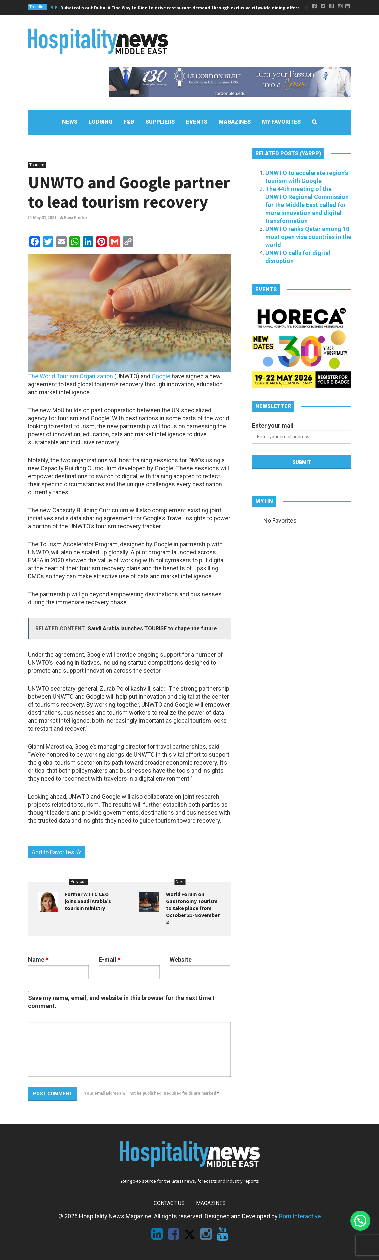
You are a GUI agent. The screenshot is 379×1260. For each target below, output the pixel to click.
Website (181, 959)
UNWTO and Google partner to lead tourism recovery (129, 192)
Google (161, 376)
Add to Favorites (57, 852)
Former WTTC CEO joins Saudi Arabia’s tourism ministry (88, 901)
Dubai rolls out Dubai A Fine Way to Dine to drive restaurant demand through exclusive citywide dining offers (180, 8)
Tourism (36, 165)
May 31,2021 (45, 217)
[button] (360, 1221)
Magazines (211, 1203)
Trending (37, 7)
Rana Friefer (73, 217)
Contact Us (169, 1203)
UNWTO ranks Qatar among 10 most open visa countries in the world (308, 236)
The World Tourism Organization (70, 376)
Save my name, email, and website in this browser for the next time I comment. (121, 1001)
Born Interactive (300, 1216)
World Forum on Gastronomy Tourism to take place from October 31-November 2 (193, 908)
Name (38, 959)
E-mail (109, 959)
